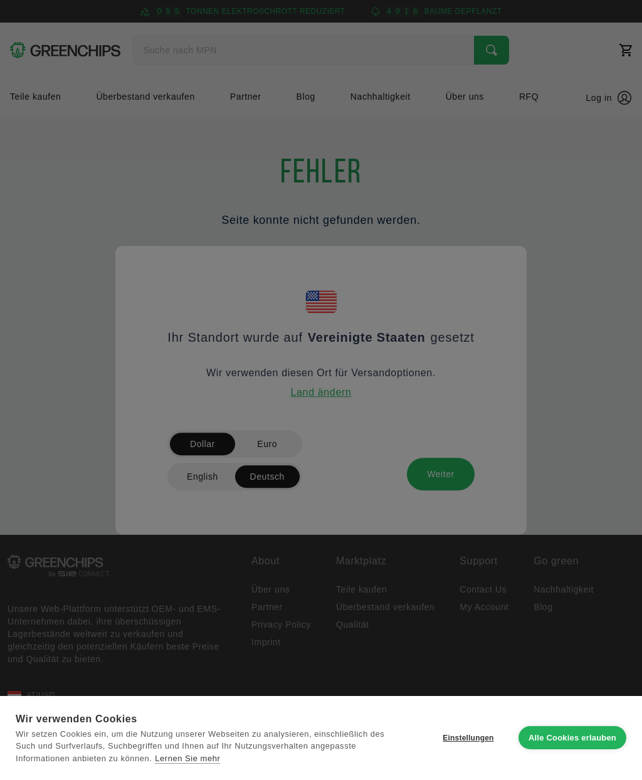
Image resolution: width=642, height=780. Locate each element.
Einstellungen (468, 738)
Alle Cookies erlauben (572, 737)
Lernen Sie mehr (187, 758)
